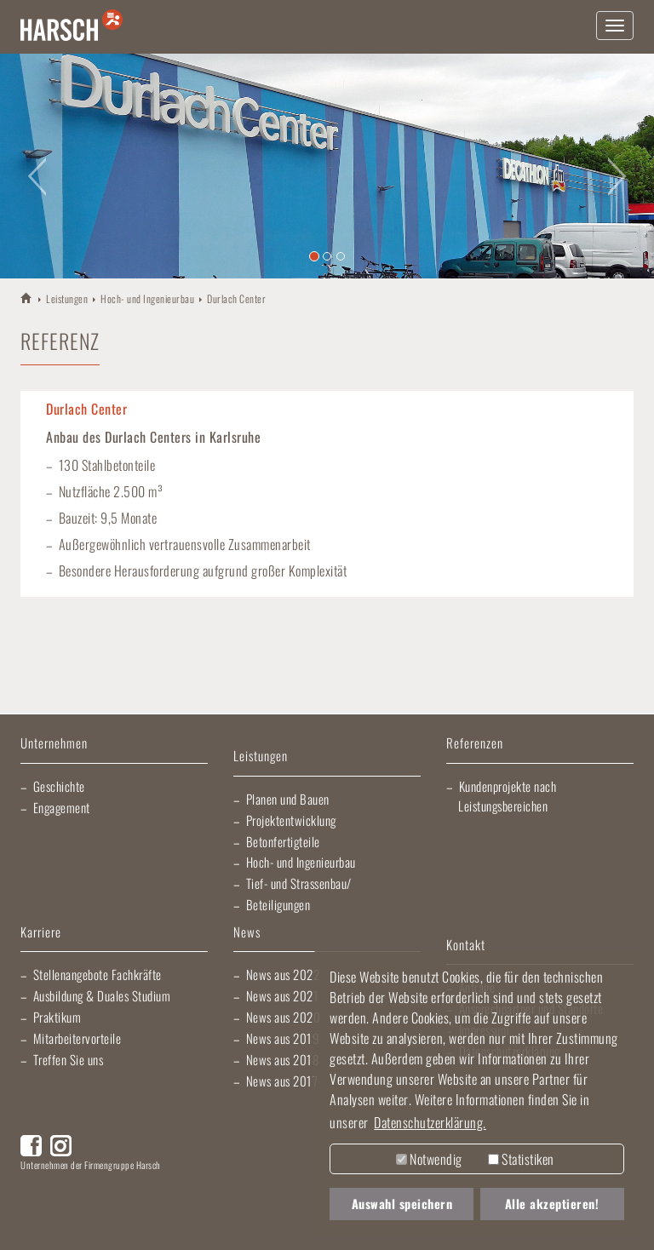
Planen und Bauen (288, 798)
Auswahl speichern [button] (402, 1204)
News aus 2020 (283, 1016)
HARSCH (26, 297)
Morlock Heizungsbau (114, 1224)
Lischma (152, 1190)
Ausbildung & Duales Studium (102, 995)
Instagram (61, 1145)
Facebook (31, 1145)
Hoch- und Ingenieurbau (147, 298)
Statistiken (521, 1159)
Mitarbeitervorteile (77, 1038)
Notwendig (429, 1159)
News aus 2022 (283, 974)
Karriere (40, 933)
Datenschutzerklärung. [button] (430, 1122)
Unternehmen (54, 744)
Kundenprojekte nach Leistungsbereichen (507, 796)
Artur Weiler (59, 1190)
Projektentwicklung (291, 820)
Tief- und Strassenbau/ (299, 883)
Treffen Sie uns (68, 1059)
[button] (33, 166)
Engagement (61, 807)
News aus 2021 (282, 995)
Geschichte (59, 786)
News (247, 933)
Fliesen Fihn (35, 1224)
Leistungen (67, 298)
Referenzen (474, 744)
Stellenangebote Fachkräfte (97, 974)
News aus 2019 (283, 1038)
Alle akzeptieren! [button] (552, 1204)
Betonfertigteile (283, 841)
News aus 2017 (282, 1080)
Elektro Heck (250, 1190)
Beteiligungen (278, 904)
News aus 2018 (282, 1059)
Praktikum (57, 1016)
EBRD (198, 1224)
